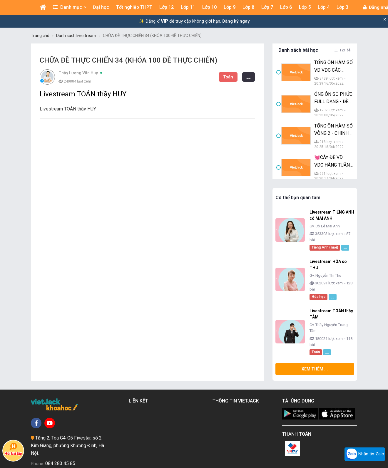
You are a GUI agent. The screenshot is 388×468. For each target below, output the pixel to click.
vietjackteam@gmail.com (68, 431)
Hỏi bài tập (13, 449)
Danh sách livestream (76, 35)
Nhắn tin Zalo (364, 454)
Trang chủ (40, 35)
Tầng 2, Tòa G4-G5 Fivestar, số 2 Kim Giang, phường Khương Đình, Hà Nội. (67, 402)
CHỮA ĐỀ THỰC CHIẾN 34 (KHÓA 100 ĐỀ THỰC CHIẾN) (152, 35)
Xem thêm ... (302, 326)
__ (222, 76)
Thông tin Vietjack (237, 358)
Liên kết (139, 358)
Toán (201, 76)
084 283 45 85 (60, 420)
